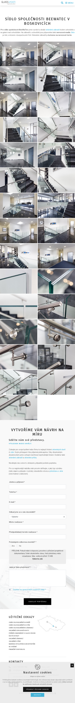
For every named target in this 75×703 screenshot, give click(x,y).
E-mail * (12, 502)
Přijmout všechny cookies (37, 689)
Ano (13, 546)
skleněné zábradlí (53, 30)
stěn (12, 452)
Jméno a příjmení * (17, 482)
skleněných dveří (58, 449)
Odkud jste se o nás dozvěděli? (22, 512)
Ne (20, 546)
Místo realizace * (16, 522)
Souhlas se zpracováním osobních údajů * (29, 590)
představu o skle (56, 471)
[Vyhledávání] (62, 3)
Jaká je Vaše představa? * (20, 567)
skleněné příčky (30, 458)
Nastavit (37, 695)
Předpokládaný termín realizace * (23, 532)
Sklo (73, 32)
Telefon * (13, 492)
